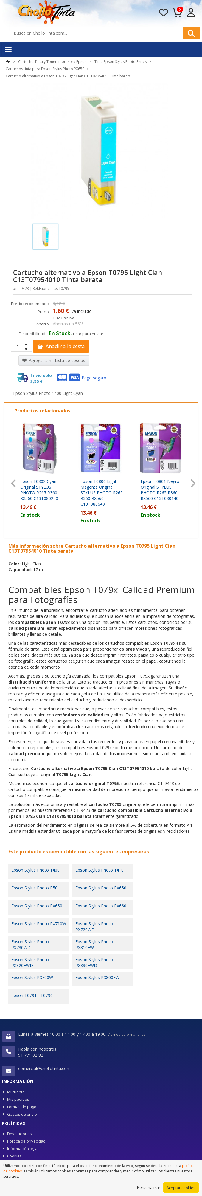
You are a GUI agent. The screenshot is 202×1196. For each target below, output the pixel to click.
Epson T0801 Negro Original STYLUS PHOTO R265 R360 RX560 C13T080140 (160, 489)
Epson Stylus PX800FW (97, 977)
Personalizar (148, 1189)
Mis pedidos (18, 1099)
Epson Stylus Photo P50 (34, 888)
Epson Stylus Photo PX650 (100, 888)
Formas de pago (21, 1106)
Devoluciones (19, 1133)
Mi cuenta (16, 1092)
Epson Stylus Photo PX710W (38, 923)
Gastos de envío (22, 1114)
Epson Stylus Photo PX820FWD (30, 962)
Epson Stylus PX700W (32, 977)
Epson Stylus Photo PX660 (100, 906)
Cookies (14, 1156)
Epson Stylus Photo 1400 (35, 870)
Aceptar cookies (181, 1189)
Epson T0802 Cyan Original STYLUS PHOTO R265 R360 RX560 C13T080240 (39, 489)
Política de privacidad (26, 1141)
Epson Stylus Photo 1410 (99, 870)
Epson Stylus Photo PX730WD (30, 944)
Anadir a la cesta (61, 346)
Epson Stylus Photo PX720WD (94, 926)
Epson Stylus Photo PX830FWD (94, 962)
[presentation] (13, 483)
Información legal (22, 1148)
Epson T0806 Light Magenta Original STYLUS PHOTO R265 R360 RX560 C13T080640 (101, 492)
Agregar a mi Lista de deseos (53, 360)
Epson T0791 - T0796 (32, 995)
